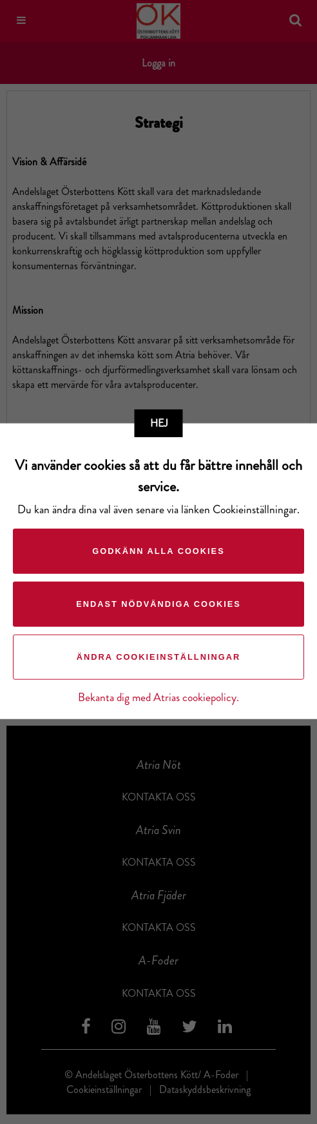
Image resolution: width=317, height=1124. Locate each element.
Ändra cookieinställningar (158, 657)
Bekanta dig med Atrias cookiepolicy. (158, 698)
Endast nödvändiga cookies (158, 604)
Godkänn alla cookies (158, 551)
